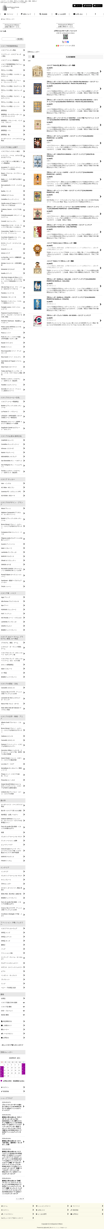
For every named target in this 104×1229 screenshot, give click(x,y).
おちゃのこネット (49, 1227)
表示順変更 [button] (70, 57)
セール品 (3, 31)
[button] (43, 14)
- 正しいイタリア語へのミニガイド (12, 1045)
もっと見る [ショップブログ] (20, 1199)
